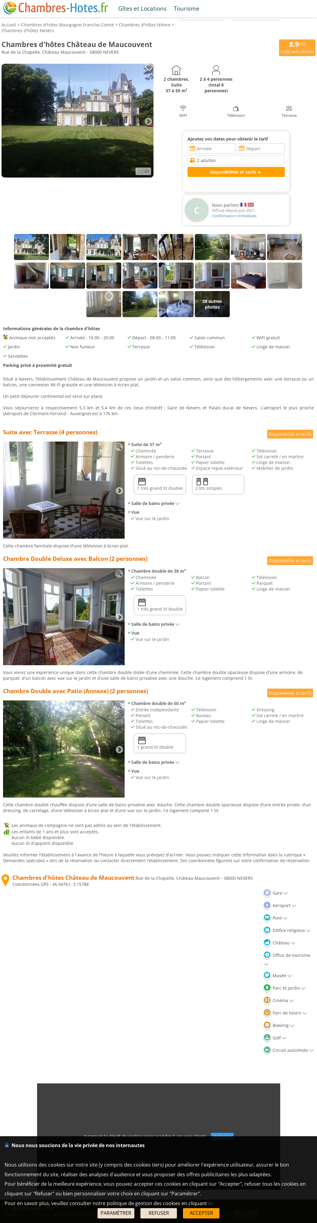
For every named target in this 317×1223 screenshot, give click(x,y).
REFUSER (159, 1213)
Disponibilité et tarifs (290, 434)
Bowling (279, 1025)
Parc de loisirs (285, 1013)
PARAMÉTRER (116, 1213)
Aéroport (279, 905)
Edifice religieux (287, 930)
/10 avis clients (297, 47)
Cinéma (278, 1000)
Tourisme (186, 8)
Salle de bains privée (154, 503)
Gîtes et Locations (142, 8)
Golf (275, 1038)
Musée (277, 975)
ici (210, 1203)
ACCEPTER (201, 1213)
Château (279, 943)
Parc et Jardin (284, 988)
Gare (275, 893)
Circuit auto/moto (288, 1050)
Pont (275, 918)
